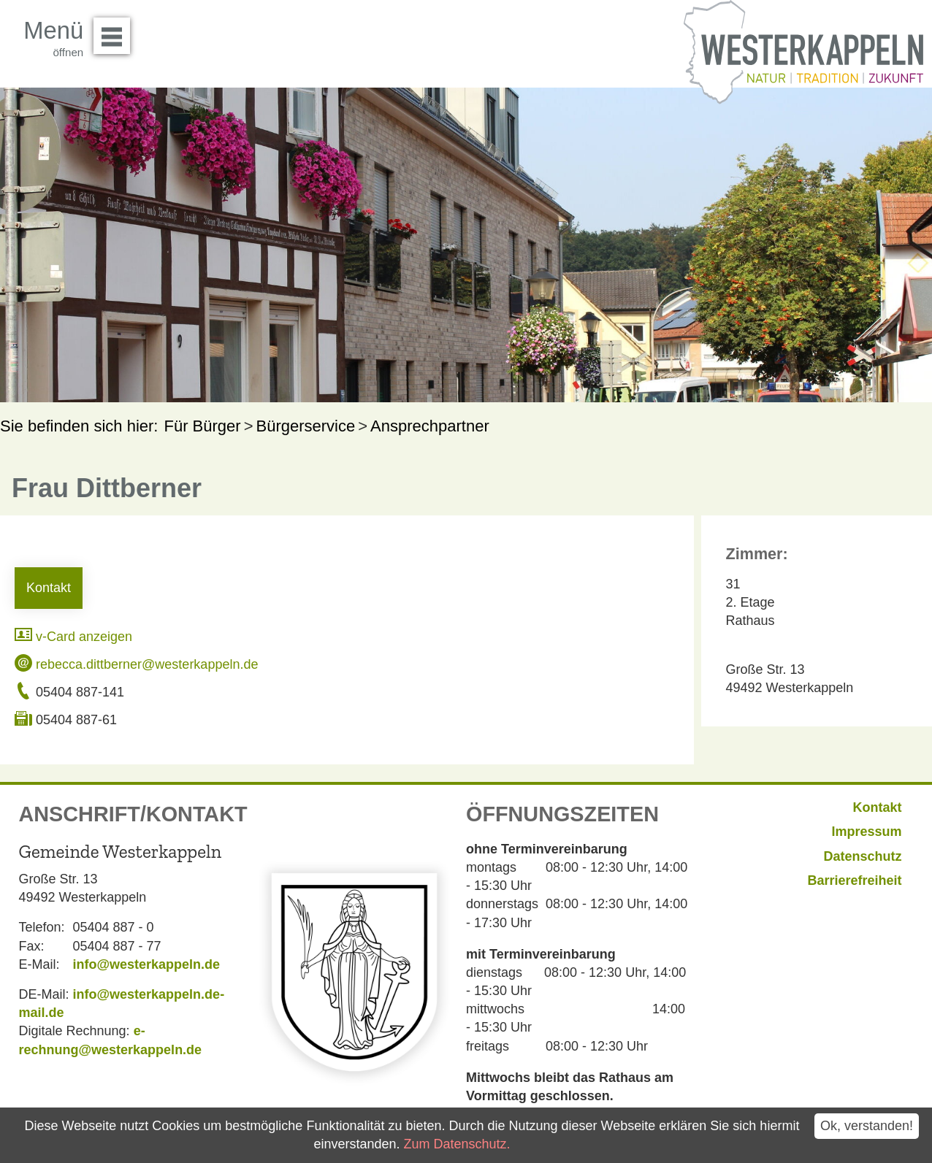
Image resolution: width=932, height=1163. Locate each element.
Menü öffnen (116, 30)
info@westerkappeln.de (147, 964)
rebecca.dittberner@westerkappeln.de (136, 664)
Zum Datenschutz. (456, 1144)
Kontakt (48, 587)
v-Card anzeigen (73, 636)
